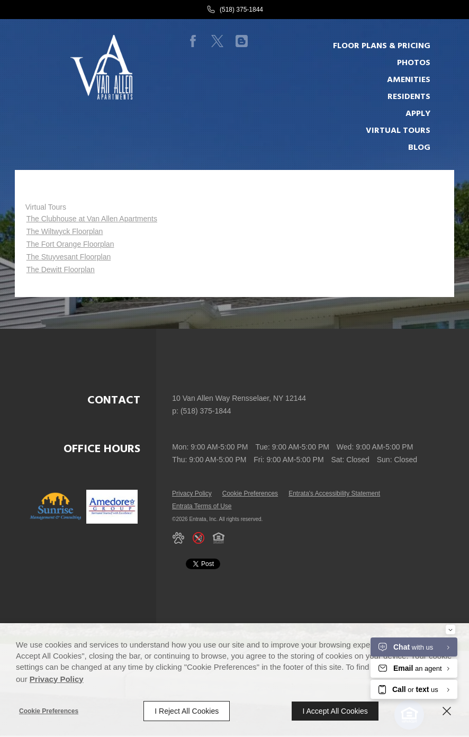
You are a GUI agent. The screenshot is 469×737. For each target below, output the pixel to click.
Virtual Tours (45, 207)
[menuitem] (387, 46)
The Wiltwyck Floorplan (64, 231)
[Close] (446, 711)
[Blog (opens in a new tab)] (242, 41)
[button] (178, 538)
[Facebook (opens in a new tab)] (193, 41)
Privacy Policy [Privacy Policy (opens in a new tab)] (192, 493)
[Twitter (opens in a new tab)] (217, 41)
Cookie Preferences (48, 711)
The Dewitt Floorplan (60, 269)
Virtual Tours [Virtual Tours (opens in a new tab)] (398, 131)
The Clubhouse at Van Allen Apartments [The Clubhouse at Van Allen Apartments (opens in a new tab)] (91, 218)
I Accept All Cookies (334, 711)
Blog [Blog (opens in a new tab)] (419, 148)
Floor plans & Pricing (381, 46)
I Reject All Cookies (187, 711)
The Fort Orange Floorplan (70, 244)
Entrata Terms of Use (202, 506)
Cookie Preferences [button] (250, 493)
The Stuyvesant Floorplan (68, 257)
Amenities (408, 80)
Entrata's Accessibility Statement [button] (334, 493)
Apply (417, 114)
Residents (408, 97)
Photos (413, 63)
